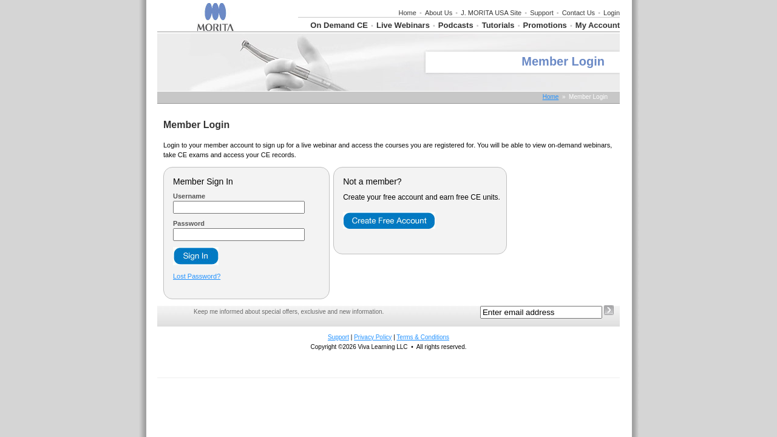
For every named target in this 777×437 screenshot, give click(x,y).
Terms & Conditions (422, 337)
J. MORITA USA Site (491, 12)
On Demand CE (339, 25)
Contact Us (578, 12)
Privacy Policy (373, 337)
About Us (438, 12)
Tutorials (498, 25)
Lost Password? (196, 276)
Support (542, 12)
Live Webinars (403, 25)
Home (407, 12)
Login (611, 12)
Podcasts (455, 25)
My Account (597, 25)
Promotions (545, 25)
